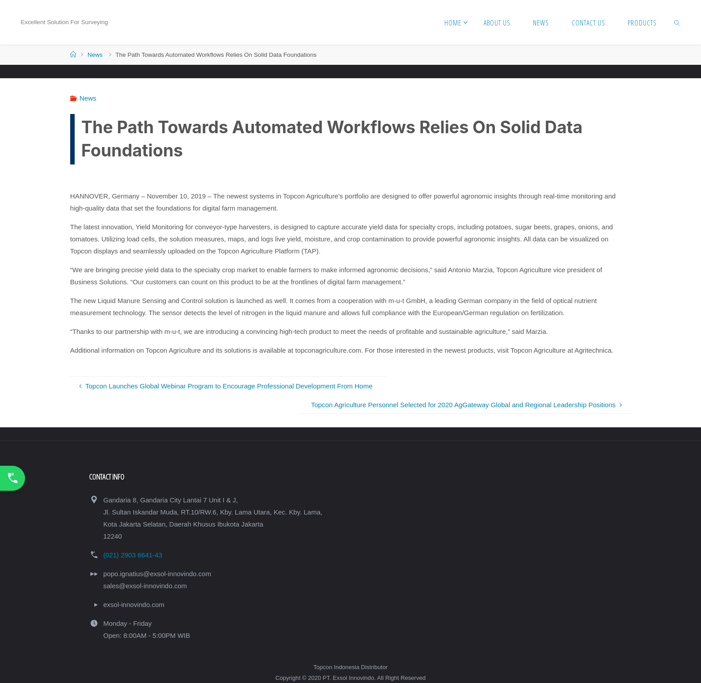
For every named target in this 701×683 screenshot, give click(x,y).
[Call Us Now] (12, 478)
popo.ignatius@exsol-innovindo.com (157, 574)
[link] (677, 22)
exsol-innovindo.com (134, 604)
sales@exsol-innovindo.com (145, 586)
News (95, 54)
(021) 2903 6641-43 (132, 555)
